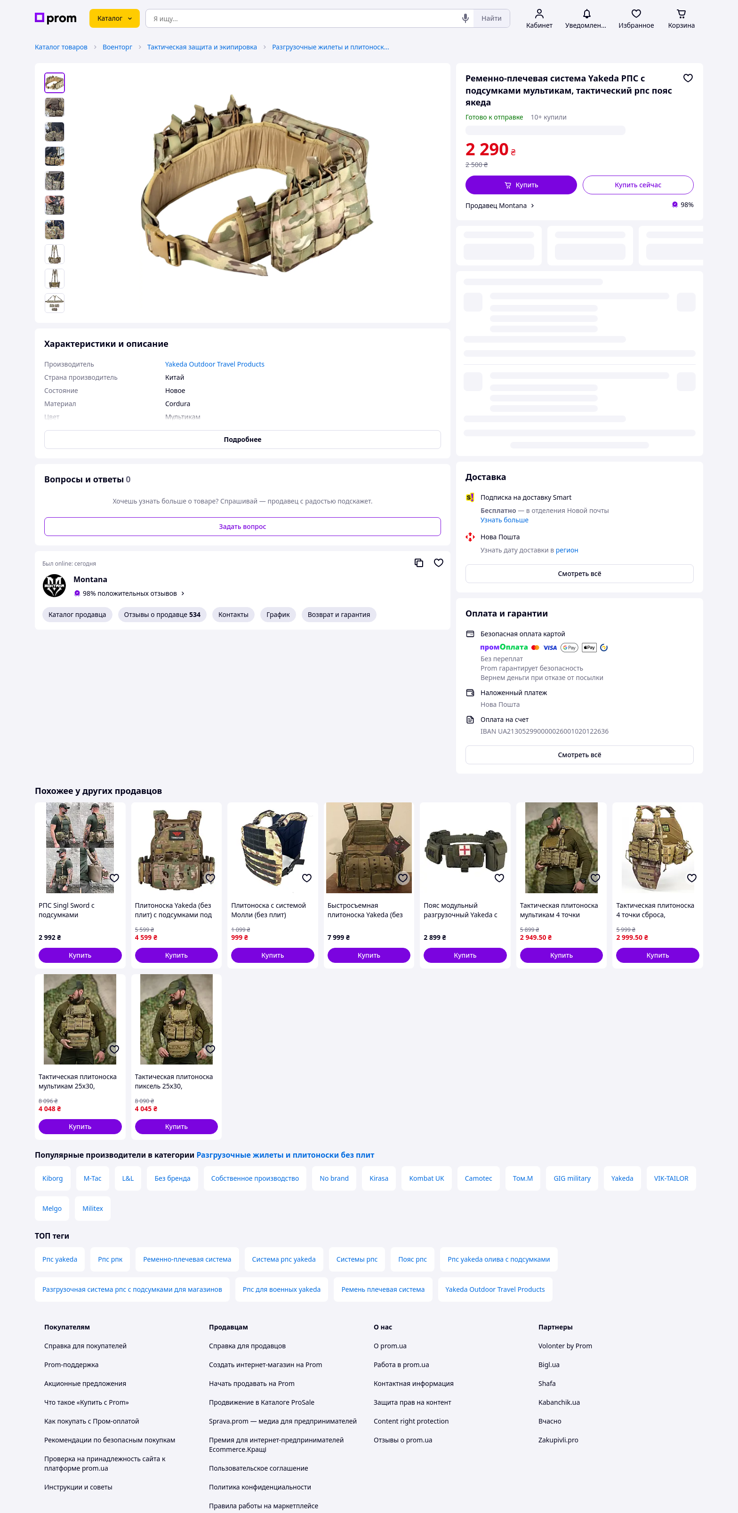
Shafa (547, 1239)
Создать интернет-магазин (251, 1221)
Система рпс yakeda (284, 1115)
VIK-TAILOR (671, 1034)
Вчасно (550, 1277)
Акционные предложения (85, 1239)
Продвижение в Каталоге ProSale (261, 1258)
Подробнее (243, 439)
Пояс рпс (412, 1115)
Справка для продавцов (247, 1202)
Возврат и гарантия (339, 614)
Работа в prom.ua (401, 1221)
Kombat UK (426, 1034)
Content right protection (411, 1277)
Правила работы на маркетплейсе (263, 1362)
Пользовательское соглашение (258, 1324)
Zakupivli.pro (558, 1296)
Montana (90, 579)
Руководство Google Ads (247, 1409)
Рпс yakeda (59, 1115)
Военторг (117, 46)
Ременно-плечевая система (187, 1115)
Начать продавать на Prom (252, 1239)
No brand (334, 1034)
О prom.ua (390, 1202)
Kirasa (378, 1034)
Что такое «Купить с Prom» (86, 1258)
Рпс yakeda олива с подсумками (499, 1115)
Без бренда (172, 1034)
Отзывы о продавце (162, 614)
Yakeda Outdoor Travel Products (495, 1145)
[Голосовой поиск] (465, 18)
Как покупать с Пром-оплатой (91, 1277)
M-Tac (93, 1034)
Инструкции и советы (78, 1343)
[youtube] (544, 1435)
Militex (92, 1064)
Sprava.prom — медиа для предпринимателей (283, 1277)
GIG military (572, 1034)
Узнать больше (505, 284)
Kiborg (52, 1034)
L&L (128, 1034)
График (277, 614)
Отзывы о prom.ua (403, 1296)
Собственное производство (255, 1034)
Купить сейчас (638, 184)
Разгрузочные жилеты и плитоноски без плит (331, 46)
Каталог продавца (77, 614)
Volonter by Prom (565, 1202)
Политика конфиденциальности (260, 1343)
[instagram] (578, 1435)
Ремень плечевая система (383, 1145)
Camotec (478, 1034)
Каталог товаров (61, 46)
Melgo (52, 1064)
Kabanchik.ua (559, 1258)
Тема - (247, 1434)
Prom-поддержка (71, 1221)
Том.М (523, 1034)
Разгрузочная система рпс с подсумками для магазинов (132, 1145)
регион (552, 130)
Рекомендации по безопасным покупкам (109, 1296)
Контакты (233, 614)
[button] (521, 185)
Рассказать (417, 1496)
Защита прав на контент (412, 1258)
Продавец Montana (496, 205)
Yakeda (622, 1034)
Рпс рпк (110, 1115)
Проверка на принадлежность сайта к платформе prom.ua (104, 1320)
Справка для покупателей (85, 1202)
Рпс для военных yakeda (282, 1145)
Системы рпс (357, 1115)
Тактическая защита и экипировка (202, 46)
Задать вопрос (242, 526)
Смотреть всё (579, 337)
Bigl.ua (549, 1221)
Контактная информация (414, 1239)
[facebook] (561, 1435)
